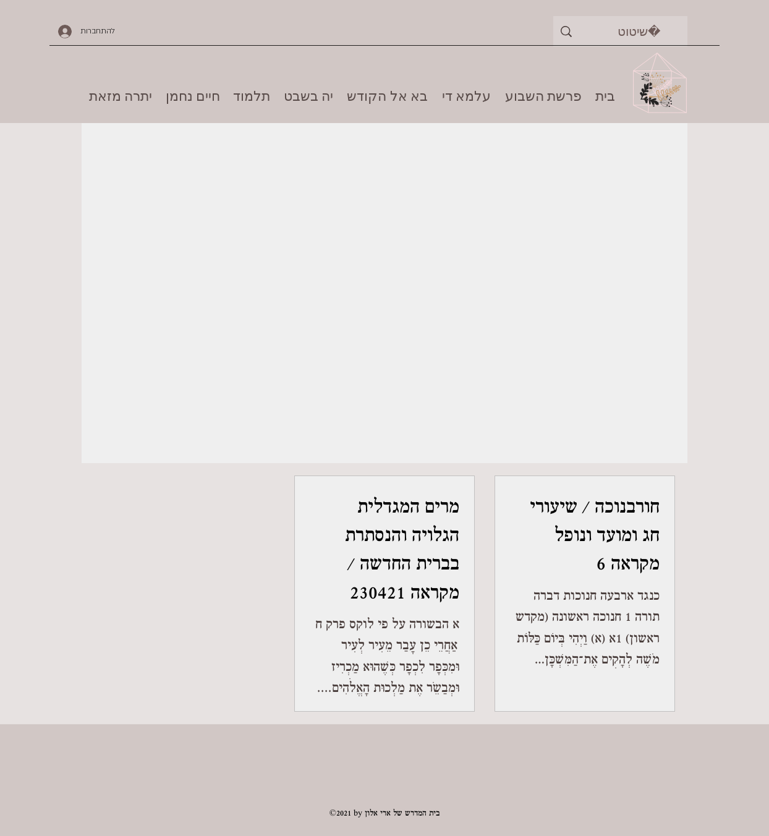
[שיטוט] (639, 31)
